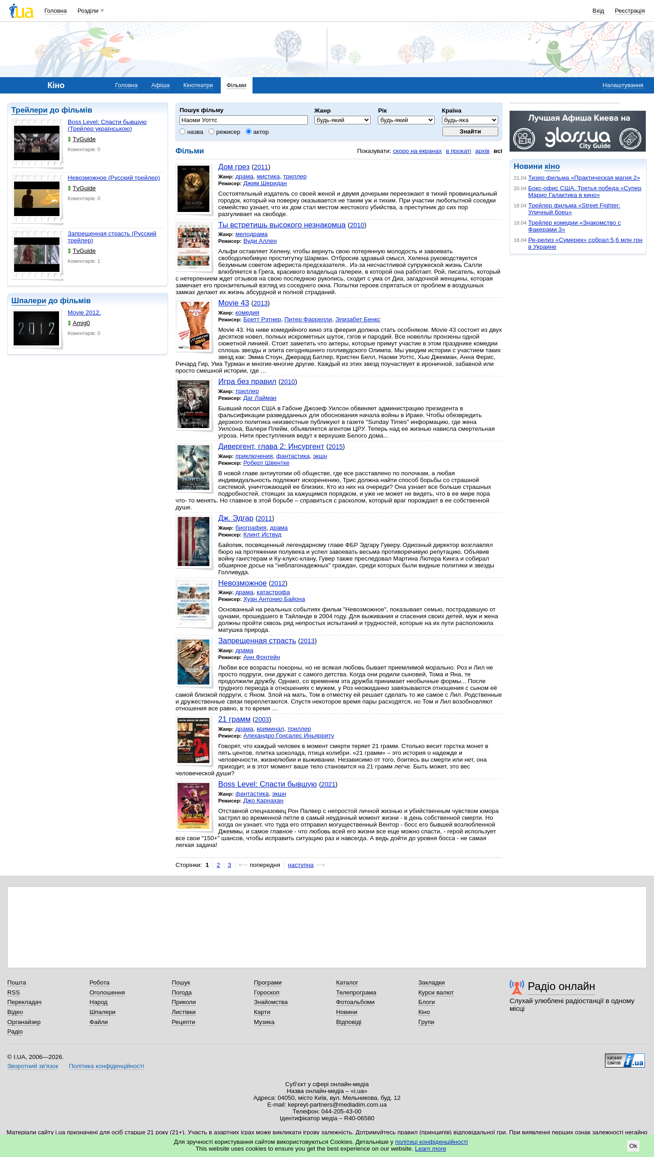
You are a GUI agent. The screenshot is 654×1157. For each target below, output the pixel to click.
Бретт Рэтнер (262, 319)
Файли (98, 1022)
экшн (320, 456)
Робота (99, 982)
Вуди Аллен (260, 240)
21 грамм (234, 719)
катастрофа (273, 592)
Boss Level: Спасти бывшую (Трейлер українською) (107, 125)
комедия (247, 312)
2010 (357, 225)
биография (250, 527)
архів (482, 151)
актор (257, 131)
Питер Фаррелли (308, 319)
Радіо (15, 1031)
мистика (268, 176)
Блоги (426, 1002)
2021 (328, 784)
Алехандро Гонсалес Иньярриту (288, 735)
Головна (56, 10)
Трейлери (29, 110)
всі (498, 151)
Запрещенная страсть (257, 640)
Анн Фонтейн (261, 657)
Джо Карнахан (263, 800)
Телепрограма (356, 992)
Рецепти (183, 1022)
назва (191, 131)
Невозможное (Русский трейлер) (114, 177)
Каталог (347, 982)
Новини (346, 1012)
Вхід (598, 10)
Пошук (181, 982)
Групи (426, 1022)
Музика (264, 1022)
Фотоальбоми (355, 1002)
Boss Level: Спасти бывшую (267, 784)
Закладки (431, 982)
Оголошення (107, 992)
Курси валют (436, 992)
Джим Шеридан (265, 183)
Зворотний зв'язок (32, 1066)
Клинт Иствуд (262, 534)
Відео (15, 1012)
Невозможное (242, 583)
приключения (254, 456)
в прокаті (458, 151)
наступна (301, 865)
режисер (224, 131)
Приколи (184, 1002)
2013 (260, 303)
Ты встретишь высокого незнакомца (282, 225)
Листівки (184, 1012)
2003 (262, 719)
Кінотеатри (198, 85)
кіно (552, 166)
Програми (268, 982)
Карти (262, 1012)
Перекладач (24, 1002)
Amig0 (79, 323)
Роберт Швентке (266, 462)
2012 (278, 583)
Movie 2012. (84, 312)
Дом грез (233, 166)
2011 (261, 167)
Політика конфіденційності (106, 1066)
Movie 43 (233, 303)
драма (244, 176)
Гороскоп (266, 992)
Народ (98, 1002)
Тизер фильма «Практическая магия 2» (584, 177)
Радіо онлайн (561, 986)
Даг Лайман (260, 397)
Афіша (160, 85)
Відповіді (349, 1022)
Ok (633, 1145)
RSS (13, 992)
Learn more (430, 1148)
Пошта (16, 982)
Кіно (424, 1012)
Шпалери (28, 300)
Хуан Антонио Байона (274, 599)
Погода (182, 992)
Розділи (88, 10)
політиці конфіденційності (431, 1141)
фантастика (292, 456)
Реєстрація (630, 10)
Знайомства (271, 1002)
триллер (295, 176)
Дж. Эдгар (235, 518)
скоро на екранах (417, 151)
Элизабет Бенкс (357, 319)
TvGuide (82, 139)
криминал (270, 728)
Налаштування (623, 85)
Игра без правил (247, 381)
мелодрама (251, 234)
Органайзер (23, 1022)
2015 (335, 446)
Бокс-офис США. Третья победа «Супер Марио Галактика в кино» (584, 191)
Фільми (236, 85)
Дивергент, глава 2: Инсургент (271, 446)
